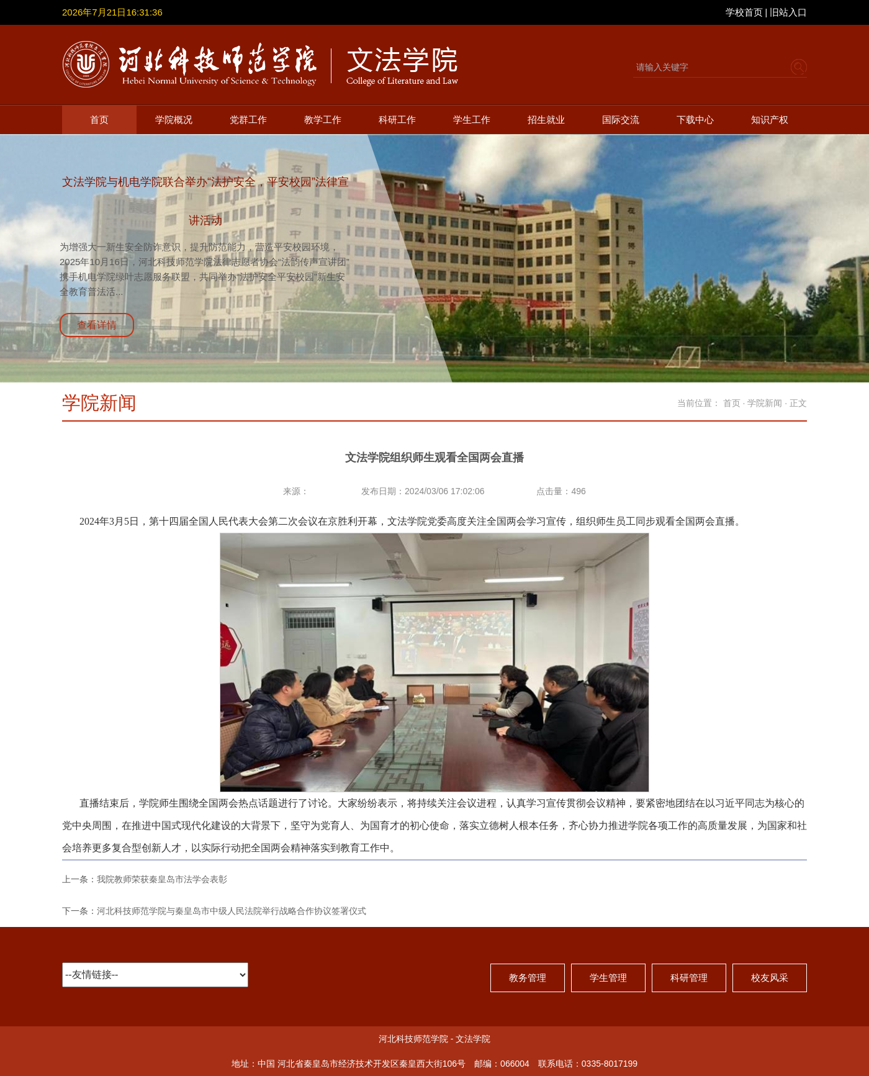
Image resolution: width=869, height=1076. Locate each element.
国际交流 (620, 119)
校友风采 (769, 977)
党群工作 (248, 119)
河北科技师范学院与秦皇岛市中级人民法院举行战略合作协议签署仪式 (231, 911)
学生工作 (471, 119)
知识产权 (769, 119)
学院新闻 (764, 403)
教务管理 (527, 977)
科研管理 (689, 977)
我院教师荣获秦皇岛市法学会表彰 (162, 879)
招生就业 (546, 119)
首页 (99, 119)
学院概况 (173, 119)
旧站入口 (788, 12)
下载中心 (695, 119)
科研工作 (397, 119)
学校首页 (744, 12)
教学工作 (322, 119)
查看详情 (97, 325)
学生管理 (608, 977)
